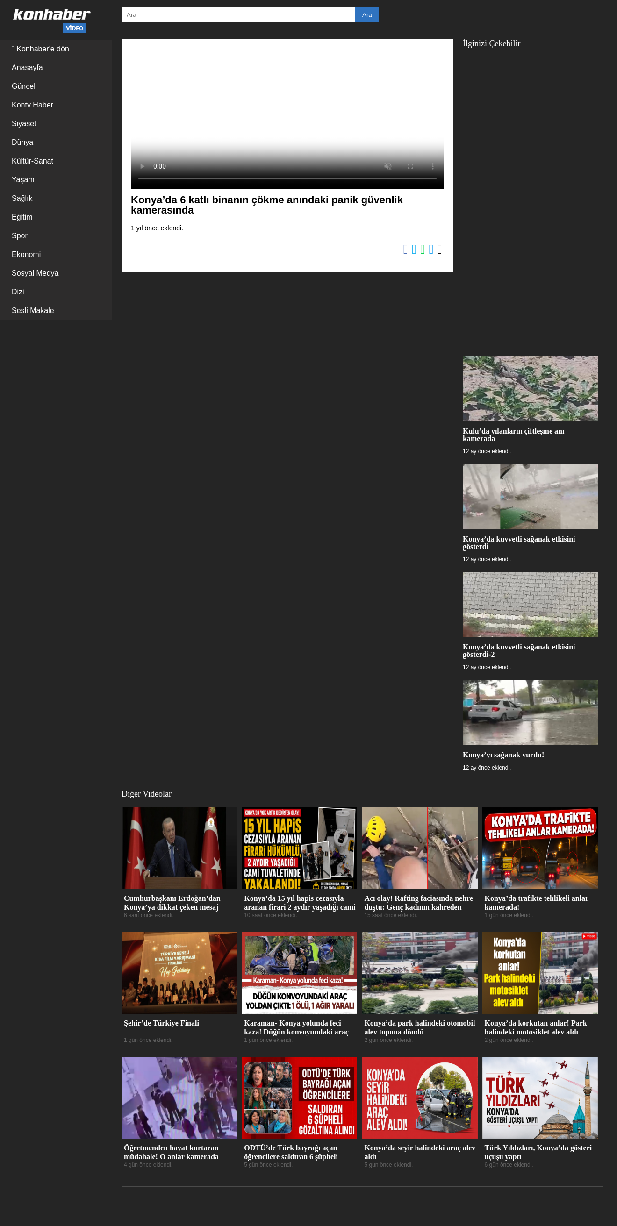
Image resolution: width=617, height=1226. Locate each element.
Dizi (18, 292)
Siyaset (24, 124)
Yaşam (23, 180)
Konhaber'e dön (40, 49)
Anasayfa (27, 67)
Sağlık (22, 198)
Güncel (24, 86)
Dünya (22, 142)
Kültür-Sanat (32, 161)
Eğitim (22, 217)
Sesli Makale (33, 310)
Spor (20, 236)
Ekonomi (26, 254)
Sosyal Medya (35, 273)
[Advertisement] (530, 197)
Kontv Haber (32, 105)
